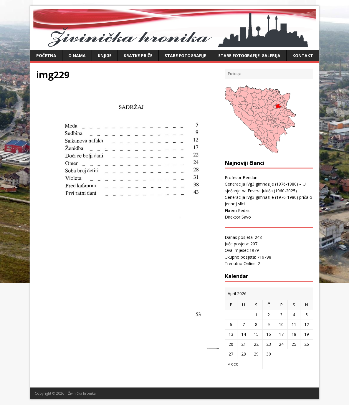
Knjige (105, 55)
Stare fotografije (185, 55)
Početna (46, 55)
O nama (77, 55)
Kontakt (302, 55)
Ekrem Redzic (237, 210)
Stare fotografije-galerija (249, 55)
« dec (233, 364)
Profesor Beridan (241, 177)
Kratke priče (138, 55)
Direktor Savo (238, 217)
